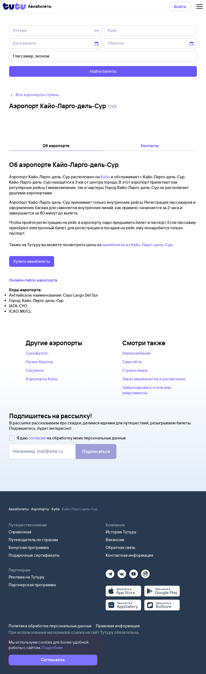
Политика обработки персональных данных (50, 625)
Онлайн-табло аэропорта (33, 280)
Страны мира (134, 370)
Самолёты (132, 361)
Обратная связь (120, 547)
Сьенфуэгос (37, 353)
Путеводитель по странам (33, 539)
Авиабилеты (19, 509)
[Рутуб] (145, 572)
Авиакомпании (136, 353)
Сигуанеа (35, 370)
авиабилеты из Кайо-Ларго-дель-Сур (137, 244)
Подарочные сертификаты (34, 555)
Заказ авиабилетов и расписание (153, 378)
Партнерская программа (32, 584)
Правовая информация (118, 625)
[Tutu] (14, 6)
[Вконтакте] (121, 572)
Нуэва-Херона (39, 361)
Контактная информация (129, 555)
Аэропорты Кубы (41, 378)
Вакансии (115, 539)
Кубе (105, 176)
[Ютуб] (133, 572)
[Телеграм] (110, 572)
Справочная (20, 531)
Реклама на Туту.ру (26, 577)
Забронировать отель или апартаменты (146, 390)
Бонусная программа (29, 547)
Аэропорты (40, 509)
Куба (56, 509)
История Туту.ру (121, 531)
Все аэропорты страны (34, 94)
